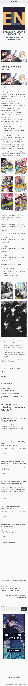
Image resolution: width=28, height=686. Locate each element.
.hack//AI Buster (19, 352)
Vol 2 (19, 271)
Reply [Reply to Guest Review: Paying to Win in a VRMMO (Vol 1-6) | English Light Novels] (16, 421)
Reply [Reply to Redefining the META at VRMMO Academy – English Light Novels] (16, 528)
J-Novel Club (15, 215)
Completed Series (6, 392)
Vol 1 (15, 271)
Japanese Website (20, 126)
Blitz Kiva (13, 390)
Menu (15, 2)
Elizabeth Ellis (12, 393)
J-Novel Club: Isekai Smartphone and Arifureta (14, 596)
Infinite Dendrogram (9, 349)
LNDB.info (16, 130)
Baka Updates (8, 130)
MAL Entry (7, 128)
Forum (13, 128)
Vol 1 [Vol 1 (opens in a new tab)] (14, 268)
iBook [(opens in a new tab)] (9, 215)
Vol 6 (14, 273)
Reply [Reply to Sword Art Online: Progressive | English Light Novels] (15, 445)
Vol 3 (23, 271)
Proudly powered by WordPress (7, 684)
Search (2, 606)
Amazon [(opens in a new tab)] (3, 215)
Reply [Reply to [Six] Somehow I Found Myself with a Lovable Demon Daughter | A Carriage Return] (18, 484)
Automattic (24, 684)
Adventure (6, 390)
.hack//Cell (7, 354)
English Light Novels (14, 33)
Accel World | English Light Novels (10, 506)
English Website (8, 126)
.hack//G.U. (13, 354)
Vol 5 (10, 273)
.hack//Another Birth (9, 352)
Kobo (22, 215)
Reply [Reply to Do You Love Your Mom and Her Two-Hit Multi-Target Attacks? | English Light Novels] (19, 465)
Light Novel (6, 388)
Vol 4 (5, 273)
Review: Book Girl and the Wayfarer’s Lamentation (14, 588)
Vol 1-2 (18, 270)
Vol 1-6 (18, 275)
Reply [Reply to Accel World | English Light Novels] (16, 508)
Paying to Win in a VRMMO (11, 396)
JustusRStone (7, 386)
